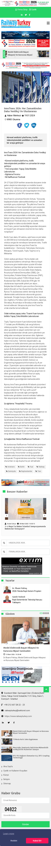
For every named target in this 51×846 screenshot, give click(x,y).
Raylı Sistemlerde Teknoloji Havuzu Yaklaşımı (27, 601)
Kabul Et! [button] (37, 841)
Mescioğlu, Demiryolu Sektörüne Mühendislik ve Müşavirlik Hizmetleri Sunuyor (30, 748)
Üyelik (32, 9)
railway (41, 467)
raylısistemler (26, 471)
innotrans (11, 467)
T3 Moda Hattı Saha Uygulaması (25, 739)
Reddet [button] (13, 841)
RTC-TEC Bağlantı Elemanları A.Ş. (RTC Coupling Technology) (31, 757)
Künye (6, 775)
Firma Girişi (21, 9)
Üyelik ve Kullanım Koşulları (15, 770)
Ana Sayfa (8, 766)
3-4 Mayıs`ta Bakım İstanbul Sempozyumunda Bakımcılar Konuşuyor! (25, 527)
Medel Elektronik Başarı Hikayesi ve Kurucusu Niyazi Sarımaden (21, 649)
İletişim (6, 779)
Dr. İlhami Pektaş (19, 588)
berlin (22, 467)
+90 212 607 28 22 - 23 (13, 705)
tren (39, 471)
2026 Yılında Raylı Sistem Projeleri (26, 591)
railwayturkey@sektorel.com (15, 710)
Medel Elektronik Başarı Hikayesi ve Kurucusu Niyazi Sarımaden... (23, 55)
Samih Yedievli (18, 597)
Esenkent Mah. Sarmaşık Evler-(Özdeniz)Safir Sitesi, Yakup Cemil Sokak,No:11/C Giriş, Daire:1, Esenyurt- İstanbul (22, 696)
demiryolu (12, 471)
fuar (31, 467)
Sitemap (7, 783)
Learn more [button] (8, 833)
